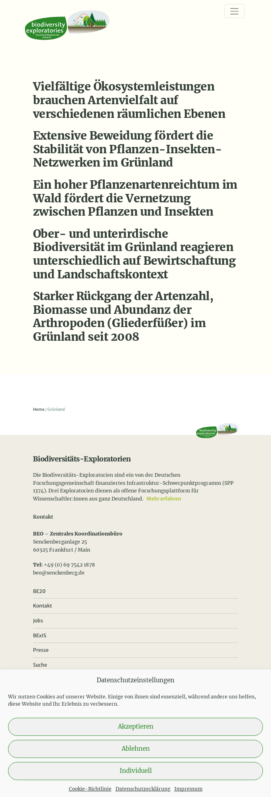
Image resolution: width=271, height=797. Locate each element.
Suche (40, 665)
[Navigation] (234, 11)
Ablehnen (136, 756)
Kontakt (42, 606)
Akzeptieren (135, 734)
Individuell (136, 778)
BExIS (39, 635)
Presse (41, 650)
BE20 (39, 591)
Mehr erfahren (164, 499)
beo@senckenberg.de (59, 573)
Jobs (38, 621)
